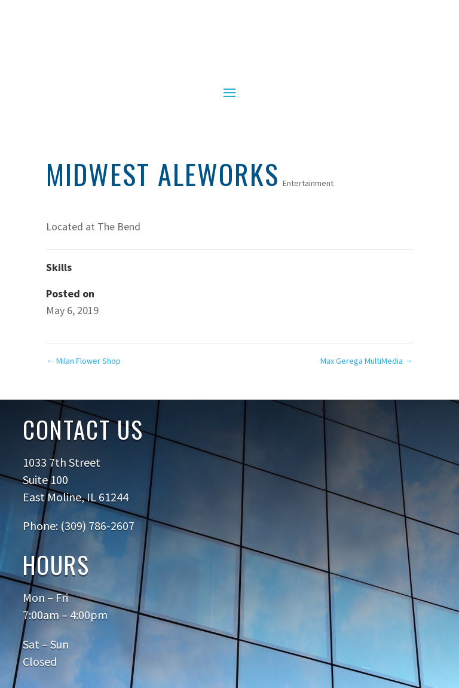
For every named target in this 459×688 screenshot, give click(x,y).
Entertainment (308, 183)
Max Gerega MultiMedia (366, 360)
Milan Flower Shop (83, 360)
